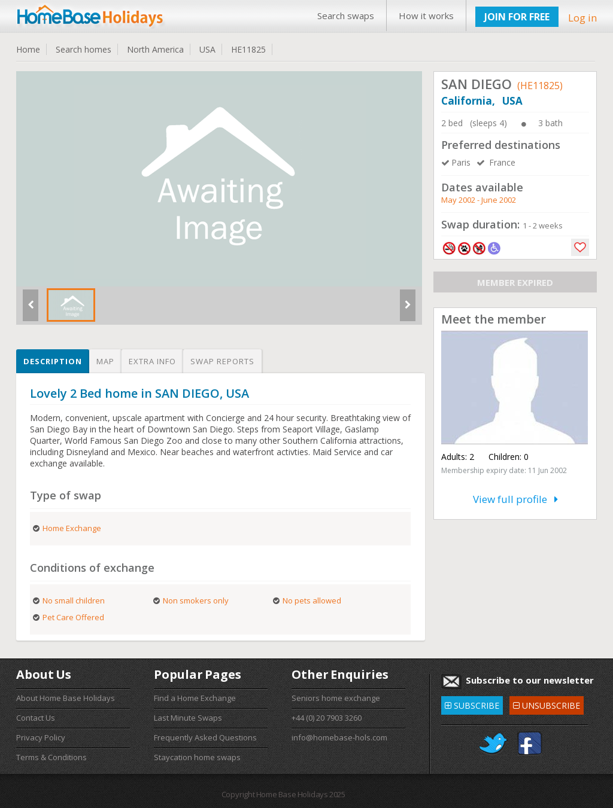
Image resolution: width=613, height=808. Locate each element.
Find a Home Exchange (195, 698)
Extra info (152, 361)
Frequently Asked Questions (205, 737)
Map (105, 361)
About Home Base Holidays (65, 698)
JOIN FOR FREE (517, 16)
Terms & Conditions (51, 757)
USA (207, 49)
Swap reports (222, 361)
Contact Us (35, 717)
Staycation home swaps (197, 757)
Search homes (83, 49)
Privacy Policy (40, 737)
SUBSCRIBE (472, 703)
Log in (582, 18)
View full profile (515, 499)
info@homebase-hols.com (339, 737)
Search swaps (345, 16)
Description (52, 361)
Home (28, 49)
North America (155, 49)
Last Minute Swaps (188, 717)
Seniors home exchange (336, 698)
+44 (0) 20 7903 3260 (327, 717)
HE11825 (248, 49)
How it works (426, 16)
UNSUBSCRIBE (546, 703)
